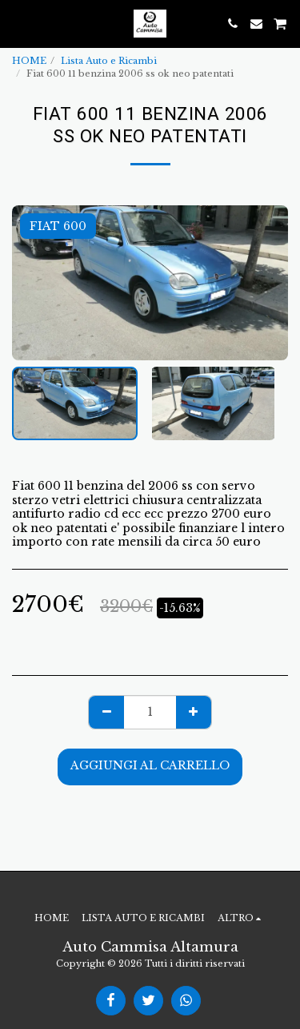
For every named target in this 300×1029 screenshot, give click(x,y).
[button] (17, 23)
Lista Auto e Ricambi (109, 60)
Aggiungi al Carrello (150, 765)
